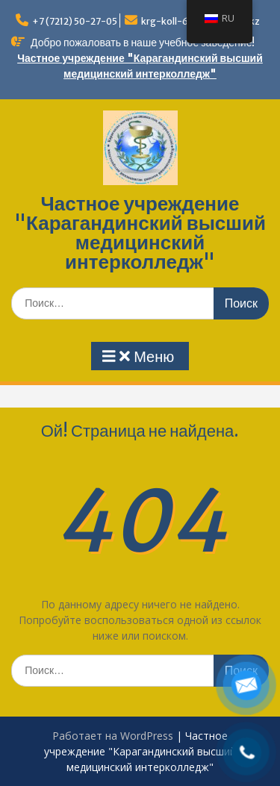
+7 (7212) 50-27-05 (74, 21)
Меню (138, 357)
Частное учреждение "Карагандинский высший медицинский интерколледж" (140, 232)
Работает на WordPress (112, 736)
